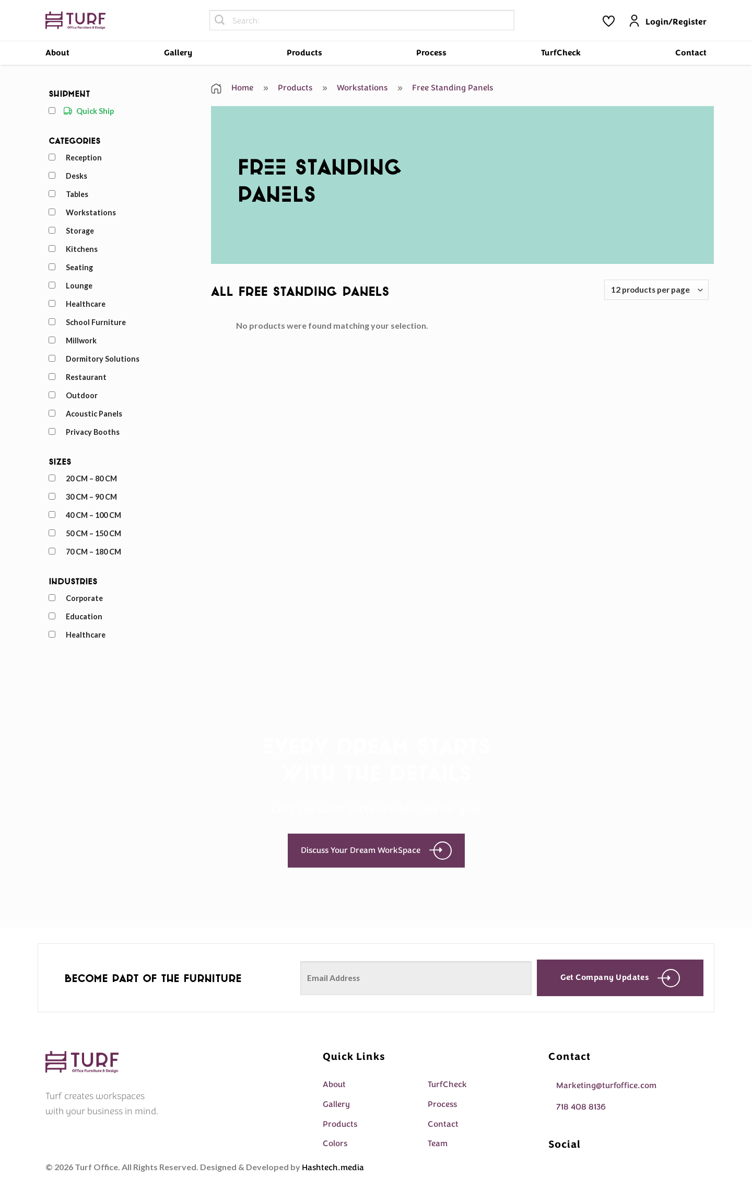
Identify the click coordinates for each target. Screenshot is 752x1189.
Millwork (81, 340)
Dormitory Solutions (102, 358)
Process (431, 53)
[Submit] (219, 20)
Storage (80, 230)
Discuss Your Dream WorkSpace (376, 850)
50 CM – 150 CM (93, 533)
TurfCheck (561, 53)
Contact (691, 53)
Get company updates (620, 978)
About (57, 53)
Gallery (178, 53)
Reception (84, 157)
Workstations (91, 212)
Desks (76, 175)
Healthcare (85, 303)
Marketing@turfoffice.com (606, 1085)
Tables (77, 194)
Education (84, 616)
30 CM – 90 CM (91, 496)
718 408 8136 (581, 1107)
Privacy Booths (93, 432)
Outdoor (82, 395)
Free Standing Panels (445, 88)
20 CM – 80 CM (91, 478)
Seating (79, 267)
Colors (335, 1143)
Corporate (84, 598)
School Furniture (96, 322)
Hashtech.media (333, 1167)
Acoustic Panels (94, 413)
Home (232, 88)
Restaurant (86, 377)
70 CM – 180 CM (93, 551)
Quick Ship (95, 111)
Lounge (79, 285)
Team (438, 1143)
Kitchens (82, 249)
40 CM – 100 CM (93, 515)
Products (304, 53)
